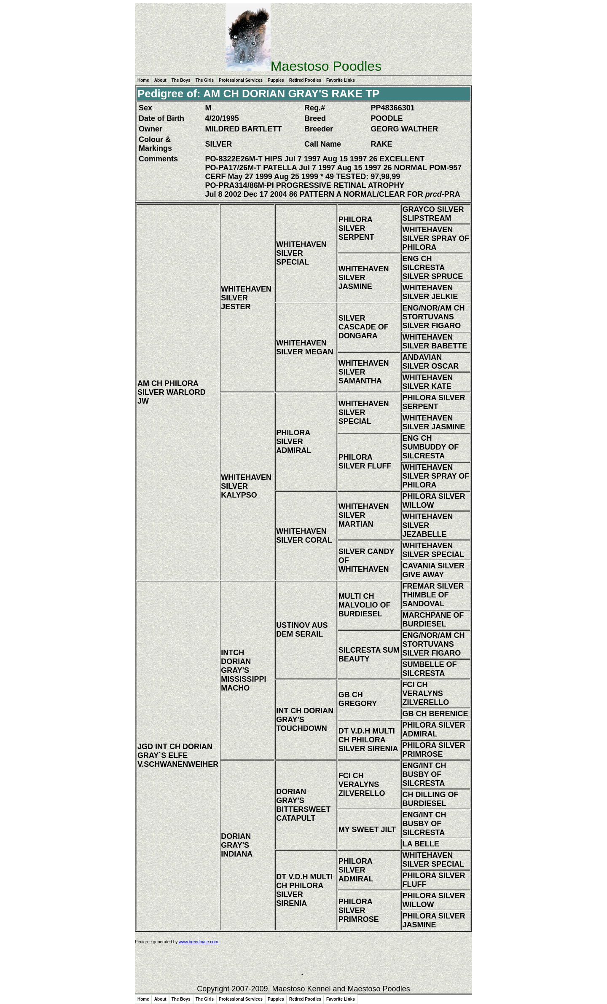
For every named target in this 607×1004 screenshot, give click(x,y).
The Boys (181, 80)
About (160, 80)
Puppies (276, 80)
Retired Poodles (305, 80)
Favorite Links (340, 80)
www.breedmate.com (198, 942)
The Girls (205, 80)
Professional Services (241, 80)
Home (143, 80)
